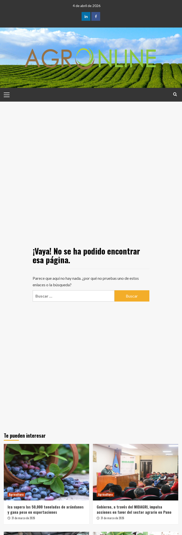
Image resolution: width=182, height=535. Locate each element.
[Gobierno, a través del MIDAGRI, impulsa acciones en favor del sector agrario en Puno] (135, 472)
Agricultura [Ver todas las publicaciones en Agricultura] (16, 494)
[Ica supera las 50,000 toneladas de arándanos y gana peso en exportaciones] (46, 472)
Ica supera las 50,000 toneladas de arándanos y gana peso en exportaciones (46, 509)
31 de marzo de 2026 (23, 518)
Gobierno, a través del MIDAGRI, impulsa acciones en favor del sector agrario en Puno (134, 509)
